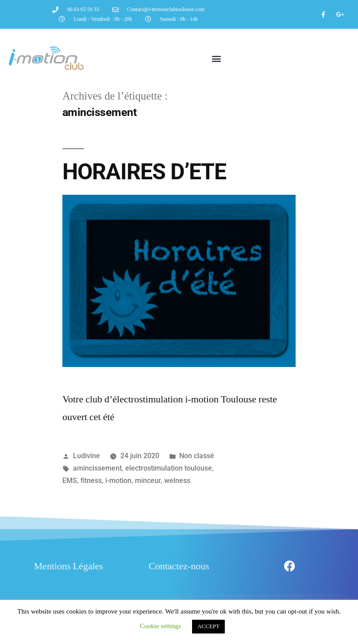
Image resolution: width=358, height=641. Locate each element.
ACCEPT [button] (208, 626)
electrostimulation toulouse (168, 468)
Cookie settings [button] (160, 626)
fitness (91, 480)
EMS (69, 480)
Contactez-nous (179, 566)
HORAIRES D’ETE (144, 172)
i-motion (118, 480)
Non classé (196, 456)
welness (177, 480)
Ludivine (86, 456)
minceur (148, 480)
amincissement (97, 468)
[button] (216, 58)
